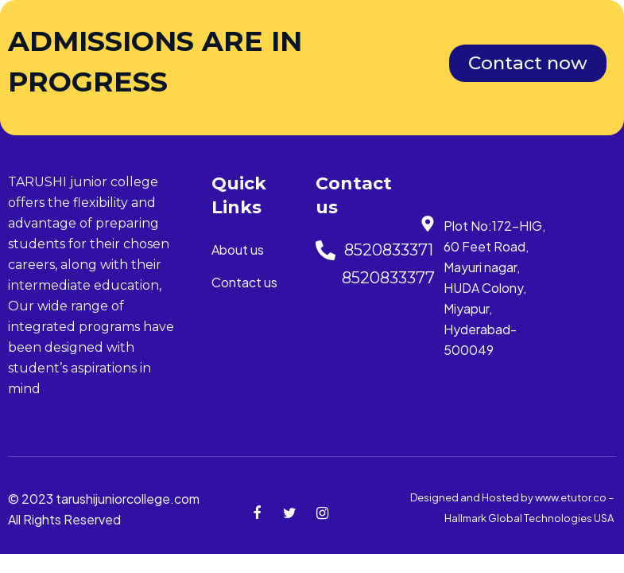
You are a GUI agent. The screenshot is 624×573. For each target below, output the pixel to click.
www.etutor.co (571, 497)
